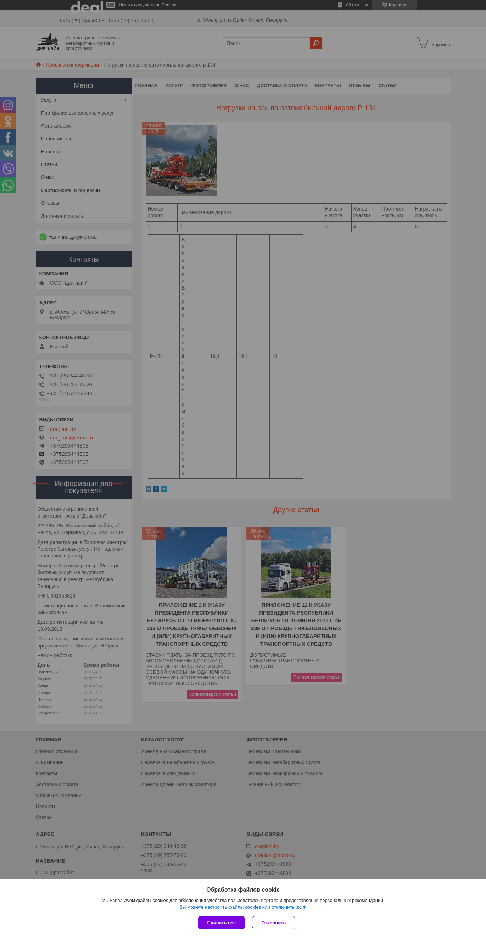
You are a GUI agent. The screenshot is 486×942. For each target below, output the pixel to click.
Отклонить (273, 922)
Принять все (221, 922)
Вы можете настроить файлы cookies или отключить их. (240, 907)
